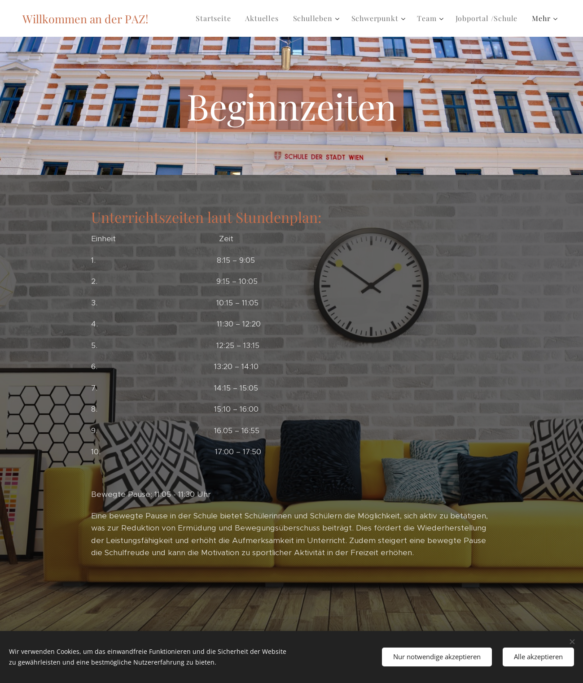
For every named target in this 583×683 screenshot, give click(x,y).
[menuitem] (215, 18)
